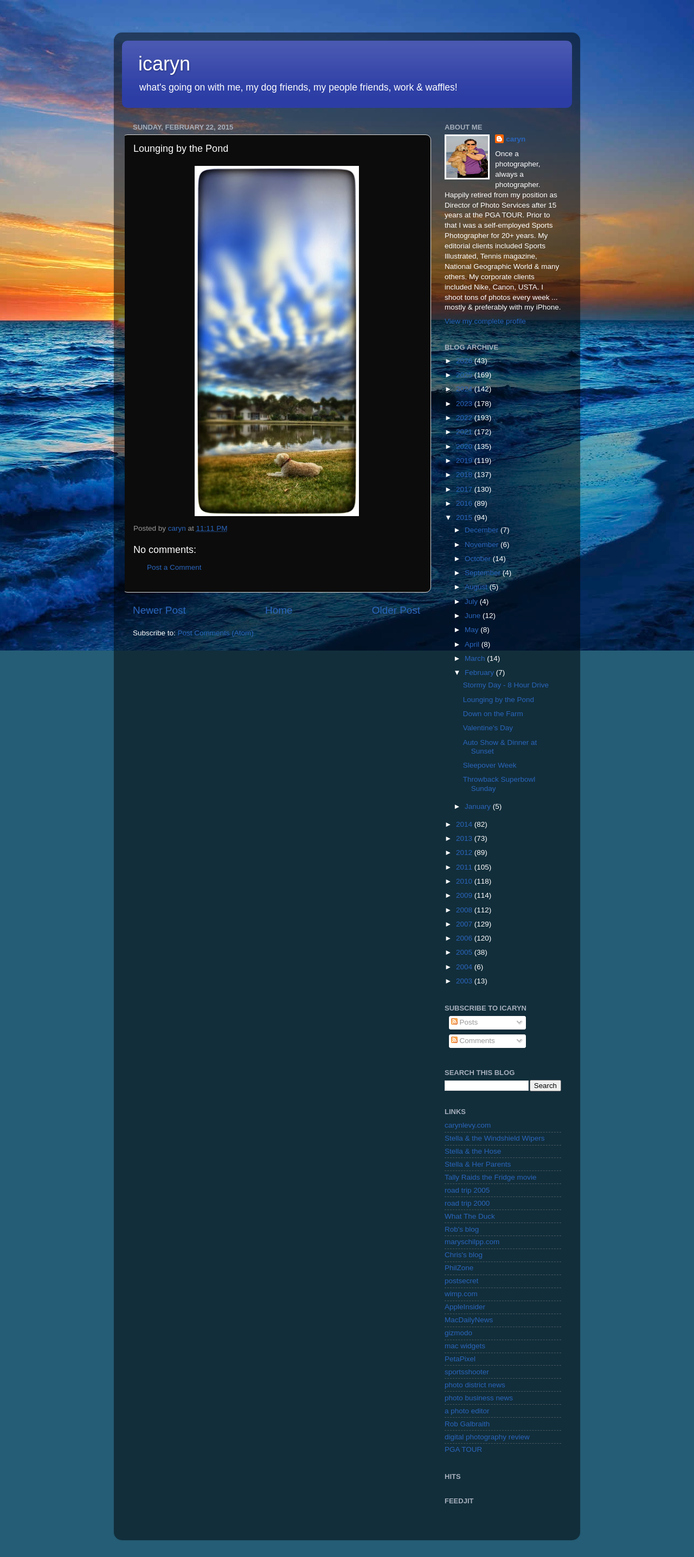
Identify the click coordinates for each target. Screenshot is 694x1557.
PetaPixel (460, 1359)
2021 (465, 432)
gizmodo (458, 1333)
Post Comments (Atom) (216, 633)
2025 (465, 375)
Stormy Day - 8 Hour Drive (506, 685)
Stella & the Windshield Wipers (495, 1138)
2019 (465, 460)
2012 (465, 852)
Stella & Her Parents (478, 1164)
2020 (465, 446)
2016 (465, 503)
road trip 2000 (467, 1203)
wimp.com (461, 1294)
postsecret (461, 1281)
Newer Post (159, 610)
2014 (465, 824)
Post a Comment (174, 567)
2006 (465, 938)
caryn (515, 139)
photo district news (475, 1385)
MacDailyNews (469, 1320)
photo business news (479, 1398)
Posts (464, 1022)
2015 (465, 517)
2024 (465, 389)
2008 (465, 910)
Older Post (396, 610)
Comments (473, 1041)
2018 (465, 475)
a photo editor (467, 1411)
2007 (465, 924)
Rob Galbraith (467, 1424)
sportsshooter (467, 1372)
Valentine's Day (488, 728)
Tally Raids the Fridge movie (491, 1177)
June (474, 616)
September (484, 573)
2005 (465, 952)
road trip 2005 (467, 1190)
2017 (465, 489)
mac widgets (465, 1346)
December (482, 530)
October (479, 559)
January (479, 806)
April (473, 644)
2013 (465, 838)
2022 (465, 418)
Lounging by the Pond (498, 700)
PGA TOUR (463, 1449)
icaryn (164, 64)
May (472, 630)
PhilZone (459, 1268)
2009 (465, 895)
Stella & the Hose (473, 1151)
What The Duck (470, 1216)
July (472, 601)
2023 (465, 404)
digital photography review (487, 1437)
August (477, 587)
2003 (465, 981)
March (476, 658)
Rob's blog (462, 1229)
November (482, 545)
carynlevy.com (468, 1125)
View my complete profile (485, 321)
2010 (465, 881)
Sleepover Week (490, 765)
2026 (465, 361)
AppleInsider (465, 1307)
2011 (465, 867)
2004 (465, 967)
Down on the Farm (493, 714)
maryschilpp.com (472, 1242)
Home (278, 610)
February (480, 672)
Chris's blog (464, 1255)
